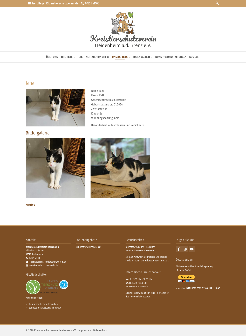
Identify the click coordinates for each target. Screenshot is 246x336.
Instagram (185, 249)
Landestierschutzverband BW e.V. (45, 307)
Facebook (179, 249)
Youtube (192, 249)
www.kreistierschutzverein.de (43, 265)
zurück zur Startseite (123, 29)
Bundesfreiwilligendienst (88, 247)
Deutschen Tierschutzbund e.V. (43, 304)
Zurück (30, 205)
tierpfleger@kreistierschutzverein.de (55, 3)
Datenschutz (100, 330)
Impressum (84, 330)
